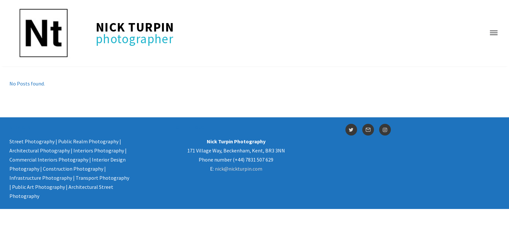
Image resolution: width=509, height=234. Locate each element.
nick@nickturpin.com (238, 168)
